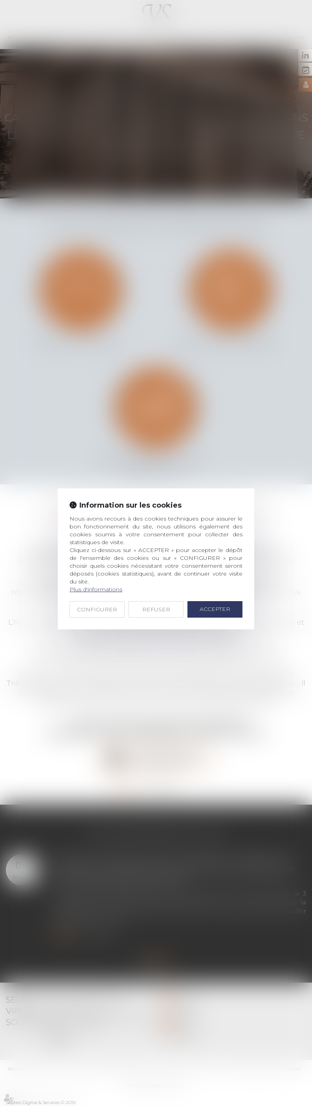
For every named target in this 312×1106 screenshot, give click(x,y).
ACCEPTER (215, 609)
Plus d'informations (96, 589)
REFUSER (156, 609)
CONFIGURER (97, 609)
